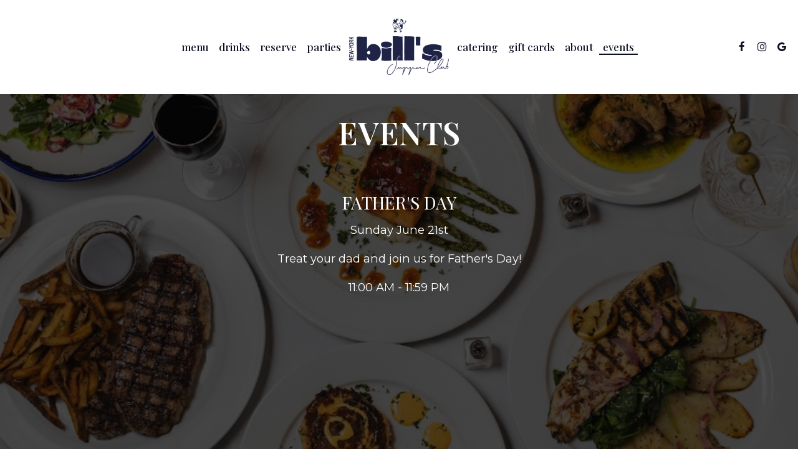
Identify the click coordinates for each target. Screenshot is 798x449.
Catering (477, 47)
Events (618, 47)
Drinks (234, 47)
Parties (324, 47)
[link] (399, 47)
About (579, 47)
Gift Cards (531, 47)
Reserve (278, 47)
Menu (195, 47)
